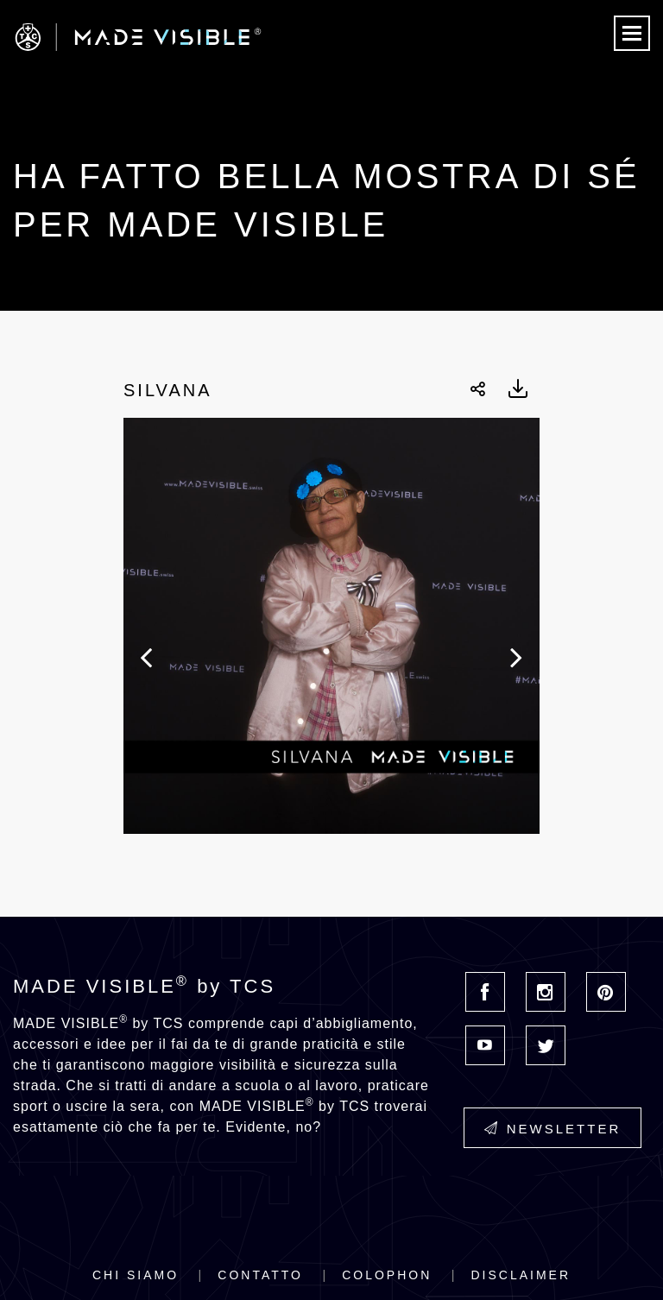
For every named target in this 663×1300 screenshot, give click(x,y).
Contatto (260, 1275)
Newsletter (553, 1128)
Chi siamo (135, 1275)
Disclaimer (520, 1275)
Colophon (387, 1275)
